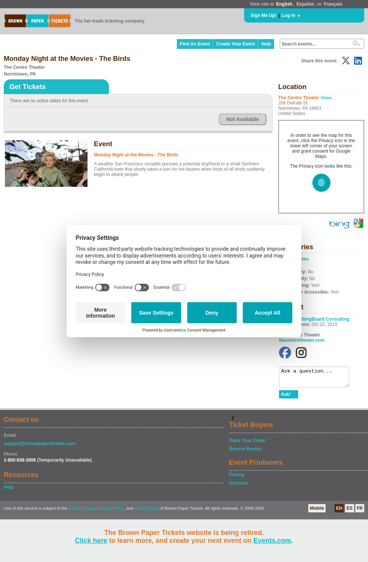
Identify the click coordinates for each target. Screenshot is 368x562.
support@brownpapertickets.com (39, 447)
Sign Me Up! (263, 15)
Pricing (236, 478)
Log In (288, 15)
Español (305, 4)
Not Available (242, 119)
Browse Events (245, 452)
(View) (326, 98)
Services (238, 486)
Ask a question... (318, 378)
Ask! (286, 397)
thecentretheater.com (301, 340)
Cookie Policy (146, 512)
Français (333, 4)
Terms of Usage (82, 512)
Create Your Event (235, 44)
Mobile (317, 511)
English (284, 4)
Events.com (272, 540)
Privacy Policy (111, 512)
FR (360, 511)
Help (266, 44)
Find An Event (195, 44)
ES (350, 511)
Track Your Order (247, 444)
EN (339, 511)
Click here (91, 540)
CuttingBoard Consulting (323, 319)
